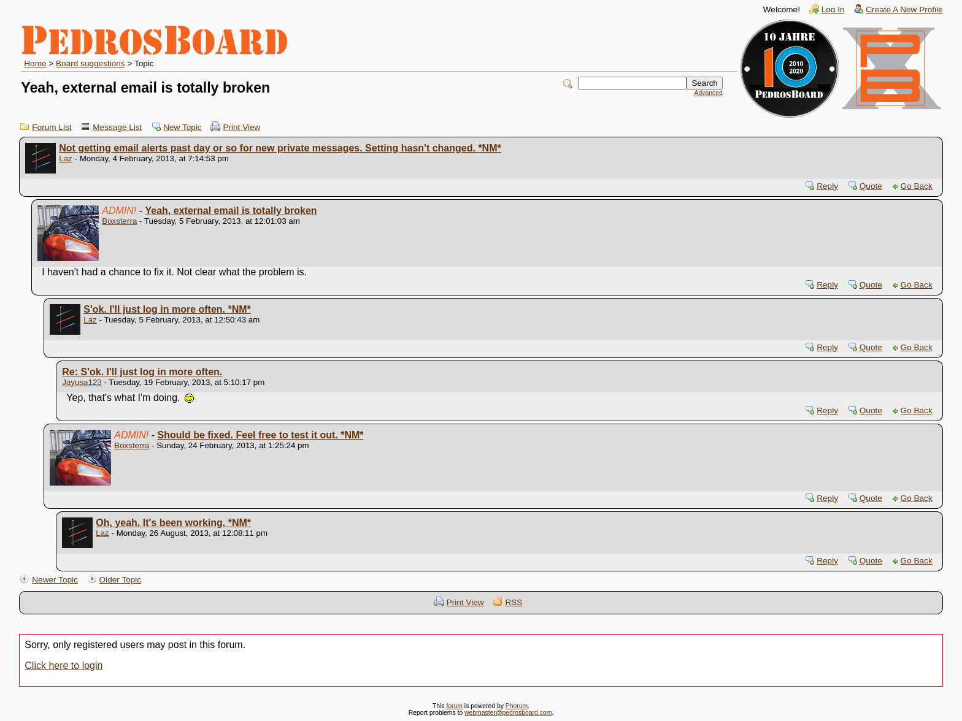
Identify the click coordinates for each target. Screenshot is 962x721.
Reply (827, 186)
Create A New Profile (904, 9)
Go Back (917, 186)
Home (35, 63)
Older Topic (120, 579)
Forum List (51, 127)
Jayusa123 (81, 382)
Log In (833, 9)
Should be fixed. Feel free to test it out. (261, 435)
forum (454, 706)
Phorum (517, 706)
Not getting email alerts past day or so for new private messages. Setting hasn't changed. (280, 148)
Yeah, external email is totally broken (231, 210)
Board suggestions (90, 63)
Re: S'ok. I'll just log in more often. (142, 372)
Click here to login (63, 665)
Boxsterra (119, 221)
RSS (513, 602)
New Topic (182, 127)
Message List (117, 127)
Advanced (709, 93)
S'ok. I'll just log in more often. (167, 309)
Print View (241, 127)
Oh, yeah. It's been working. (173, 522)
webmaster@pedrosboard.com (508, 712)
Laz (65, 158)
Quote (871, 186)
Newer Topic (55, 579)
